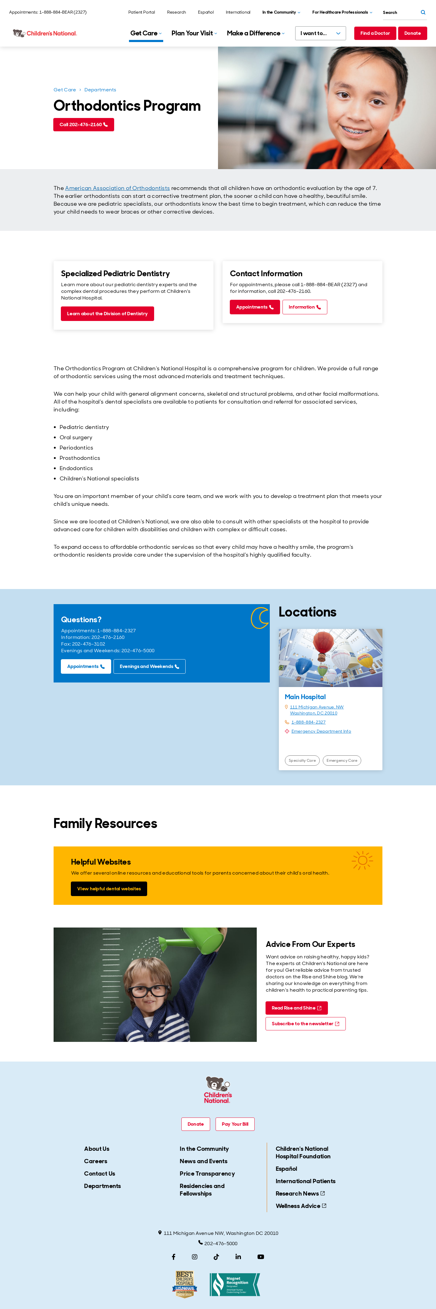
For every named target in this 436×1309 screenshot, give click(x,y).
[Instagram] (195, 1257)
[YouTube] (261, 1257)
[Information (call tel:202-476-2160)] (305, 307)
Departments (100, 90)
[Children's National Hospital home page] (45, 33)
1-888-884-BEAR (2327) (63, 12)
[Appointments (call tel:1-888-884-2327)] (255, 307)
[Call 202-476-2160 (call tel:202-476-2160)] (84, 124)
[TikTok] (216, 1257)
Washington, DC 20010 (313, 713)
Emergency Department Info (322, 731)
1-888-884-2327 (309, 722)
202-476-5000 (218, 1243)
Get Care (65, 90)
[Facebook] (173, 1257)
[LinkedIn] (238, 1257)
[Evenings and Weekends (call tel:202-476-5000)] (149, 666)
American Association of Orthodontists (117, 188)
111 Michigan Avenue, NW (317, 707)
